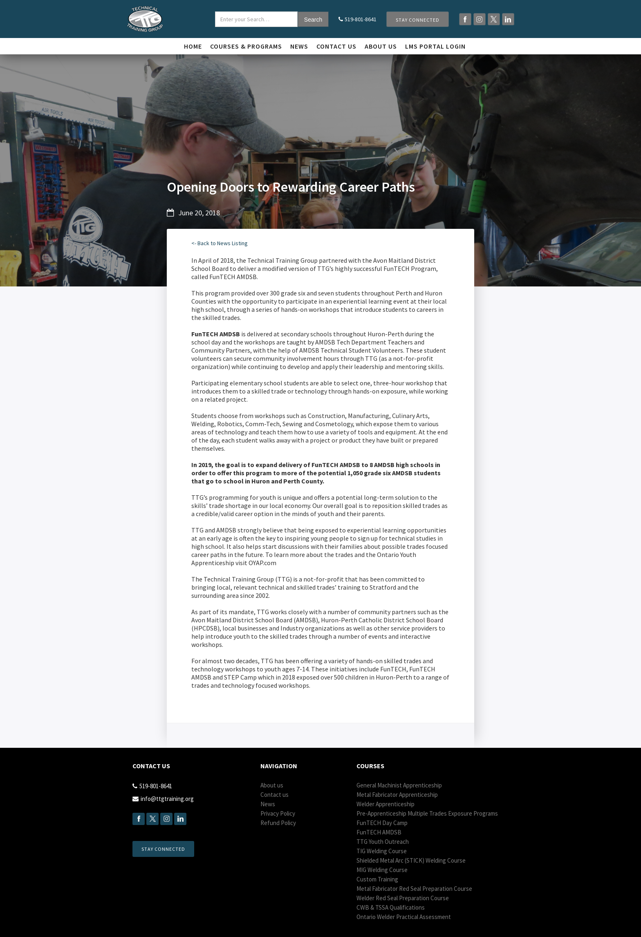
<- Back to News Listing (219, 243)
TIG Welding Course (381, 851)
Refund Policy (278, 823)
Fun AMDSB (378, 832)
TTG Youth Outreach (382, 842)
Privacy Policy (277, 813)
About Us (381, 46)
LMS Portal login (435, 46)
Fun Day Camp (382, 823)
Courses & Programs (246, 46)
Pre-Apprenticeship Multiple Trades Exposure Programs (427, 813)
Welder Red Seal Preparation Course (402, 898)
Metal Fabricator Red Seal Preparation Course (414, 889)
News (299, 46)
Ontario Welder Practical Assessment (403, 917)
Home (193, 46)
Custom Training (377, 879)
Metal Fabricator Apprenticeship (397, 795)
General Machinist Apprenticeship (399, 785)
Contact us (336, 46)
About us (271, 785)
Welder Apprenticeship (385, 804)
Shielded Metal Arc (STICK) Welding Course (411, 860)
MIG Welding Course (382, 870)
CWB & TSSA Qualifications (390, 907)
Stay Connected (417, 20)
